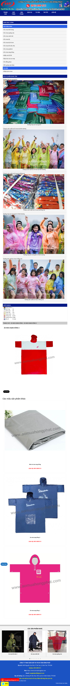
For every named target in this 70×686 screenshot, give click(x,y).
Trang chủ (5, 13)
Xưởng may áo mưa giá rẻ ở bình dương (33, 233)
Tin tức (45, 12)
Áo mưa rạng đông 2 (11, 328)
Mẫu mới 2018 (7, 55)
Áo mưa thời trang (8, 29)
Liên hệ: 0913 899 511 (35, 468)
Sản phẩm (21, 13)
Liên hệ (54, 12)
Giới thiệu (13, 13)
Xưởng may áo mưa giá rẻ (33, 101)
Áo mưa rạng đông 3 (35, 537)
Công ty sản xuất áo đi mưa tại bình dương (33, 148)
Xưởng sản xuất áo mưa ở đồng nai (33, 278)
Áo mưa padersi (8, 49)
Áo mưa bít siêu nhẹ (9, 45)
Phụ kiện (5, 68)
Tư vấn (37, 12)
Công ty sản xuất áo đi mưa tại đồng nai (33, 191)
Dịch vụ (29, 12)
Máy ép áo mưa (7, 71)
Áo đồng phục (7, 62)
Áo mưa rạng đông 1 (35, 610)
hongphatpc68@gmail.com (12, 680)
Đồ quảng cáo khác (8, 65)
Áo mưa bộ (6, 39)
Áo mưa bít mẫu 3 (13, 654)
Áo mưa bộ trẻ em (8, 42)
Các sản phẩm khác (35, 629)
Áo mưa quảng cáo (8, 33)
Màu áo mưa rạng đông (35, 464)
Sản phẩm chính (7, 26)
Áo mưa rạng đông (8, 52)
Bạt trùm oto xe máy (9, 58)
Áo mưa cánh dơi (8, 36)
